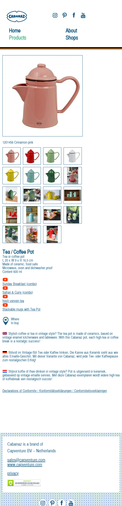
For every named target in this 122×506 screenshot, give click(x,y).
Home (14, 31)
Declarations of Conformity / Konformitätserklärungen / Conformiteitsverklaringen (54, 391)
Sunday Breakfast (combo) (19, 282)
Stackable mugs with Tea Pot (21, 307)
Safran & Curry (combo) (17, 291)
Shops (72, 38)
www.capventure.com (24, 465)
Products (17, 38)
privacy (13, 473)
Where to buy (15, 321)
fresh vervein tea (13, 299)
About (71, 31)
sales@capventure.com (26, 460)
